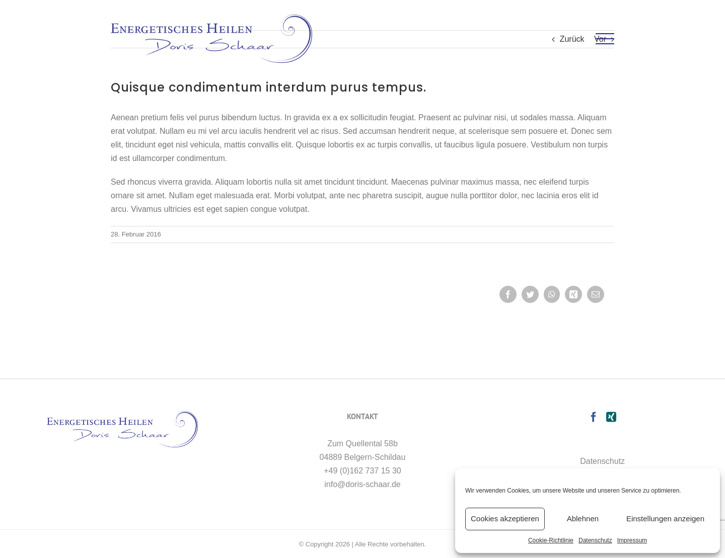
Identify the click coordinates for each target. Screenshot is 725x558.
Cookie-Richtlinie (550, 540)
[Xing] (611, 417)
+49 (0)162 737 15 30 (362, 470)
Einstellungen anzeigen (665, 518)
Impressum (632, 540)
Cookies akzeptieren (505, 518)
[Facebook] (594, 417)
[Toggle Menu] (605, 39)
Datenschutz (595, 540)
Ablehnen (583, 518)
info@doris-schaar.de (362, 484)
